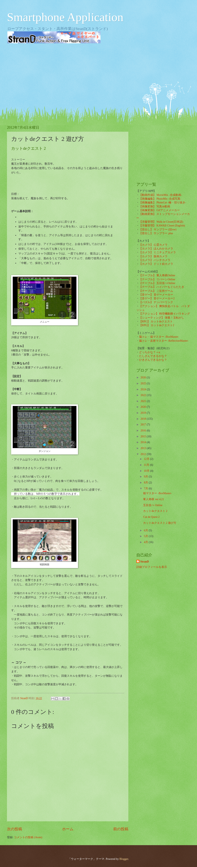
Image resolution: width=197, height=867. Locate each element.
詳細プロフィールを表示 (151, 566)
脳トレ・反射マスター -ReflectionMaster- (163, 340)
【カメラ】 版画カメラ (153, 256)
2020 (143, 406)
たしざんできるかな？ (153, 356)
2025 (143, 383)
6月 (146, 530)
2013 (143, 448)
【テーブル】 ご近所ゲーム (156, 290)
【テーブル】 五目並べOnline (157, 283)
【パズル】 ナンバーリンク (156, 302)
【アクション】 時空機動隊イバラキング (164, 313)
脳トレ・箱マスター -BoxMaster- (159, 336)
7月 (146, 488)
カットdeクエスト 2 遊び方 (159, 522)
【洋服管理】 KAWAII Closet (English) (162, 225)
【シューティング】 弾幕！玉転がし (161, 317)
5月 (146, 536)
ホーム (67, 829)
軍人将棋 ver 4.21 (153, 499)
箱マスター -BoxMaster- (157, 493)
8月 (146, 482)
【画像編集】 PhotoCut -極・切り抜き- (162, 202)
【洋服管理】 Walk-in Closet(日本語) (161, 221)
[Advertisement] (98, 77)
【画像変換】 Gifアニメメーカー (159, 210)
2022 (143, 395)
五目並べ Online (152, 505)
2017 (143, 424)
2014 (143, 442)
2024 (143, 389)
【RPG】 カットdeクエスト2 (156, 325)
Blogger (123, 858)
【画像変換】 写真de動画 (154, 206)
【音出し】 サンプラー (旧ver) (158, 229)
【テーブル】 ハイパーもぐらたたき (161, 286)
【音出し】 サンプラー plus (156, 233)
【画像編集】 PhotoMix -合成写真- (160, 198)
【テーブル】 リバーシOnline (157, 279)
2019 (143, 412)
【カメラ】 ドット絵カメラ (156, 263)
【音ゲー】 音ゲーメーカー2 (157, 298)
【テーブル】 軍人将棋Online (157, 275)
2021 (143, 401)
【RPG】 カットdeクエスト (156, 321)
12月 (147, 458)
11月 (147, 464)
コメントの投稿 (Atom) (28, 837)
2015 (143, 436)
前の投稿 (120, 829)
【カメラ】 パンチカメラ (154, 260)
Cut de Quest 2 (151, 516)
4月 (146, 542)
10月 (147, 470)
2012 (143, 454)
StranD (144, 561)
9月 (146, 476)
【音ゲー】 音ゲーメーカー (156, 294)
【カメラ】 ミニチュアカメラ (157, 252)
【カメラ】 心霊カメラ (153, 244)
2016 (143, 430)
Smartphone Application (65, 17)
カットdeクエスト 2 (155, 510)
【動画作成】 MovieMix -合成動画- (160, 194)
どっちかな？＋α (149, 352)
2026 (143, 377)
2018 (143, 418)
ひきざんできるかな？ (153, 359)
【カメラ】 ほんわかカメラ (156, 248)
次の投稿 (14, 829)
